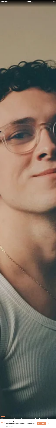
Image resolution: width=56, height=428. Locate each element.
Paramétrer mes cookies (50, 422)
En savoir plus (50, 423)
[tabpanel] (28, 214)
